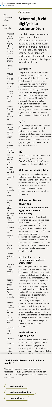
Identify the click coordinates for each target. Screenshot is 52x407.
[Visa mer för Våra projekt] (2, 25)
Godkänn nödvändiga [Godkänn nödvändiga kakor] (20, 392)
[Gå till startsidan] (26, 4)
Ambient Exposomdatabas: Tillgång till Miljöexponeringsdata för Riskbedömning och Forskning (10, 51)
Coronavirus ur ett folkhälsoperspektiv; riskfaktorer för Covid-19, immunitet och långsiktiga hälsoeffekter (10, 161)
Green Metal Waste (9, 245)
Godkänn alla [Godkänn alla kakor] (16, 386)
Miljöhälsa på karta (10, 330)
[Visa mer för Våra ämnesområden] (2, 15)
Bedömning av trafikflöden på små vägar (10, 130)
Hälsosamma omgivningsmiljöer (10, 269)
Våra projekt (7, 26)
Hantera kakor (17, 398)
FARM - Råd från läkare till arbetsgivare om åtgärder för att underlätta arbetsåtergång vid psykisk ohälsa (10, 219)
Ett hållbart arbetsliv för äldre (10, 190)
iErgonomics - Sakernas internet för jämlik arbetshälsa (10, 313)
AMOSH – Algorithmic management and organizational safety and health (10, 87)
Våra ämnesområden (8, 17)
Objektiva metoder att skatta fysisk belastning (10, 347)
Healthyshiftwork (10, 256)
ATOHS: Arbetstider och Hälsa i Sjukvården (10, 112)
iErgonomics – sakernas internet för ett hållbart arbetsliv (10, 288)
